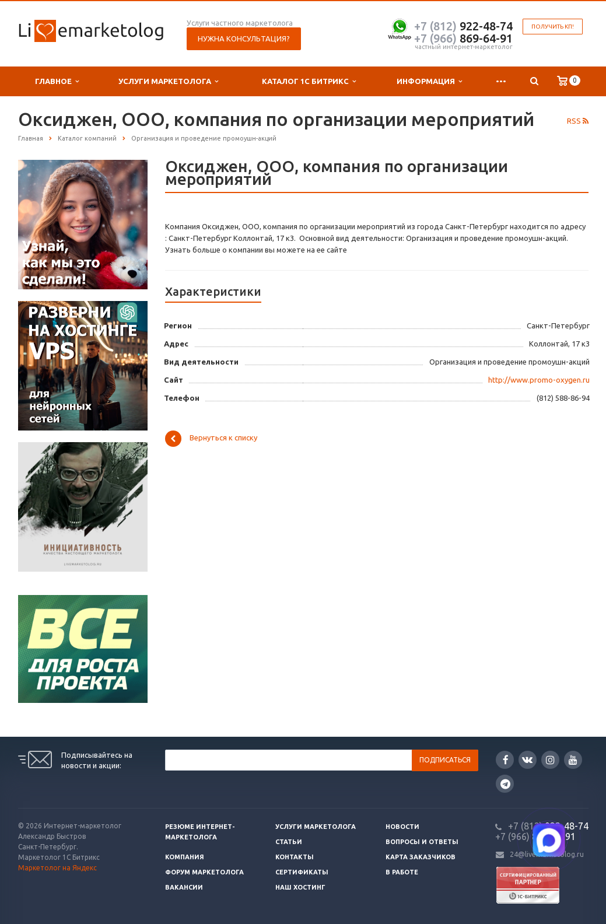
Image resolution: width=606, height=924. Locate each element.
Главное (57, 81)
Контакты (294, 856)
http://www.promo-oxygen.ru (539, 380)
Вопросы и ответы (422, 841)
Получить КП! (552, 26)
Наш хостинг (300, 887)
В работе (402, 872)
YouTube (573, 760)
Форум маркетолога (204, 872)
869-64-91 (463, 38)
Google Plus (505, 784)
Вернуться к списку (211, 438)
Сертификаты (301, 872)
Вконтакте (527, 759)
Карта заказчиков (421, 856)
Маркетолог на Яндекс (57, 868)
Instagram (550, 760)
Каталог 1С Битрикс (309, 81)
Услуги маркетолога (168, 81)
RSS (578, 121)
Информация (429, 81)
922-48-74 (463, 26)
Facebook (506, 760)
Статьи (288, 841)
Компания (184, 856)
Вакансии (184, 887)
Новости (402, 826)
